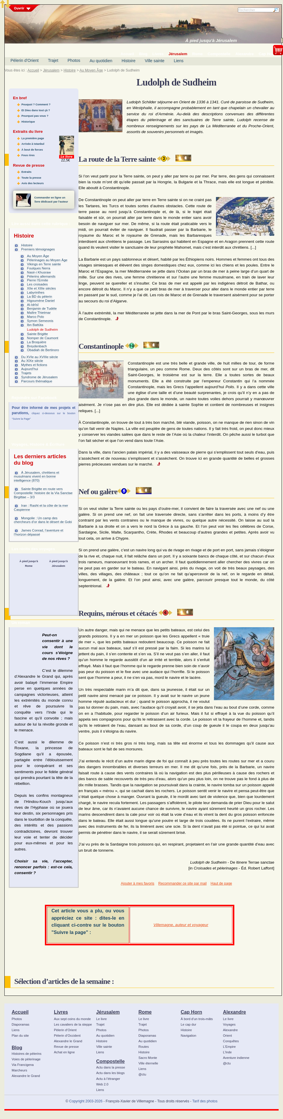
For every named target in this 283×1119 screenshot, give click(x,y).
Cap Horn (191, 1012)
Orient (227, 1035)
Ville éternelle (148, 1063)
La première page (33, 138)
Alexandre (234, 1012)
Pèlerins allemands (41, 276)
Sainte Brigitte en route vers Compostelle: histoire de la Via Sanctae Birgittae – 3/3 (43, 493)
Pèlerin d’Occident (67, 1035)
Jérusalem (51, 70)
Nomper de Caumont (42, 338)
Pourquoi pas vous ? (35, 115)
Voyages (229, 1024)
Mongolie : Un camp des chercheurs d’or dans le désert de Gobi (43, 520)
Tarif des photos (204, 1101)
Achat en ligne (64, 1052)
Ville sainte (154, 60)
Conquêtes (231, 1041)
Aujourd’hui (29, 369)
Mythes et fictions (34, 365)
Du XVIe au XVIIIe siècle (39, 357)
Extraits (26, 171)
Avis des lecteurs (33, 183)
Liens (178, 60)
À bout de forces (32, 149)
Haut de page (221, 883)
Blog (17, 1047)
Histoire (128, 60)
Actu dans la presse (110, 1067)
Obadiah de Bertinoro (43, 350)
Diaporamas (20, 1024)
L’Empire (229, 1046)
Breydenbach (37, 346)
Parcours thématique (36, 381)
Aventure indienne (236, 1057)
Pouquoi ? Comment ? (36, 104)
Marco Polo (35, 316)
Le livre (101, 1019)
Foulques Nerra (38, 268)
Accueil (33, 70)
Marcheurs (19, 1070)
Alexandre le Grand (26, 1076)
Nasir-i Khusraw (39, 272)
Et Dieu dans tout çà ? (36, 110)
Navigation (188, 1035)
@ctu (142, 1074)
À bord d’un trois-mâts (197, 1019)
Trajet (53, 60)
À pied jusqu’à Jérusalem (211, 40)
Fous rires (28, 155)
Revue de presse (66, 1046)
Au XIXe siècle (32, 360)
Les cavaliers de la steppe (73, 1024)
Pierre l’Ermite (37, 280)
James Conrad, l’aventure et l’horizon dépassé (38, 532)
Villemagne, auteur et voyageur (181, 925)
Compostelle (110, 1061)
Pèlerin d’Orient (24, 60)
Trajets (26, 373)
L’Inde (227, 1052)
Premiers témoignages (38, 249)
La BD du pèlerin (39, 296)
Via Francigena (23, 1064)
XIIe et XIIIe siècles (41, 288)
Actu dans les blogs (110, 1073)
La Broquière (36, 342)
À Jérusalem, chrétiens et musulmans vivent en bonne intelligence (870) (36, 476)
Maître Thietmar (39, 312)
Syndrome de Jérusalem (39, 377)
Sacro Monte (147, 1057)
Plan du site (20, 1035)
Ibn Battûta (35, 325)
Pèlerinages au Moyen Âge (47, 260)
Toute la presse (31, 177)
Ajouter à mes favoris (137, 883)
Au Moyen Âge (91, 70)
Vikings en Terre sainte (44, 264)
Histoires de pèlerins (26, 1053)
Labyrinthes (36, 292)
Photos (74, 60)
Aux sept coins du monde (72, 1019)
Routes (143, 1046)
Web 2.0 (102, 1084)
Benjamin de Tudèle (42, 308)
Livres (61, 1012)
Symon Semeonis (40, 321)
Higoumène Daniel (41, 300)
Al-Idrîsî (33, 304)
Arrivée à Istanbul (33, 143)
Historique (28, 121)
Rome (145, 1012)
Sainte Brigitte (37, 334)
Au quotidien (100, 60)
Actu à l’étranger (108, 1078)
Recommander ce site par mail (182, 883)
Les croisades (37, 284)
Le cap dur (188, 1024)
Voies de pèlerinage (26, 1059)
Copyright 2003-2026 (85, 1101)
